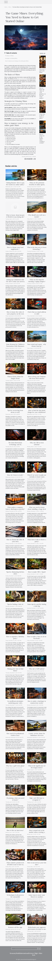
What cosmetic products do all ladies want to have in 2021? (15, 864)
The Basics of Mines (9, 55)
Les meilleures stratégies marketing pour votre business (15, 703)
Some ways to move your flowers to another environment (37, 897)
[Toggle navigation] (5, 2)
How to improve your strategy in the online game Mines (17, 61)
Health (18, 953)
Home (5, 7)
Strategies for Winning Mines (11, 58)
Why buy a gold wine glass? (42, 71)
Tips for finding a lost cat (15, 604)
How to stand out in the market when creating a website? (42, 139)
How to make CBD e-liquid (37, 572)
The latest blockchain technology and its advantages (15, 444)
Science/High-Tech (34, 954)
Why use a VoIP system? (37, 669)
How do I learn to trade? (15, 475)
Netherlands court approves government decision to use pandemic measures (37, 929)
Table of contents (11, 53)
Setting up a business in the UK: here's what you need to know (15, 281)
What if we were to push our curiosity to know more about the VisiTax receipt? (36, 477)
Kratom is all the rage (15, 927)
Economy (13, 953)
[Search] (24, 948)
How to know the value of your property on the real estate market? (42, 93)
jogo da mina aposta (21, 78)
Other (9, 7)
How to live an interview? (15, 830)
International (24, 953)
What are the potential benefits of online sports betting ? (36, 184)
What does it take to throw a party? (42, 116)
